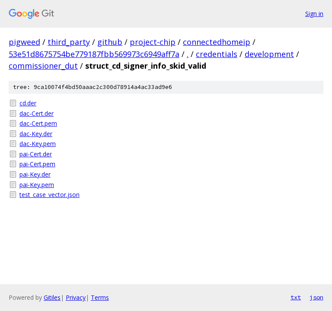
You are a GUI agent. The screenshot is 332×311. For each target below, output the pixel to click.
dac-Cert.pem (38, 123)
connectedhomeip (216, 42)
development (269, 54)
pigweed (24, 42)
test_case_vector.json (49, 194)
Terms (100, 297)
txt (295, 297)
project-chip (153, 42)
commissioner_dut (43, 65)
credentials (216, 54)
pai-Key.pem (36, 185)
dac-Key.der (35, 134)
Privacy (76, 297)
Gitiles (52, 297)
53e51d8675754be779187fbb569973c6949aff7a (94, 54)
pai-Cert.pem (37, 164)
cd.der (27, 103)
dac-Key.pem (37, 144)
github (109, 42)
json (316, 297)
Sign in (314, 14)
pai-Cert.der (35, 154)
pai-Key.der (35, 174)
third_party (69, 42)
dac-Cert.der (36, 113)
